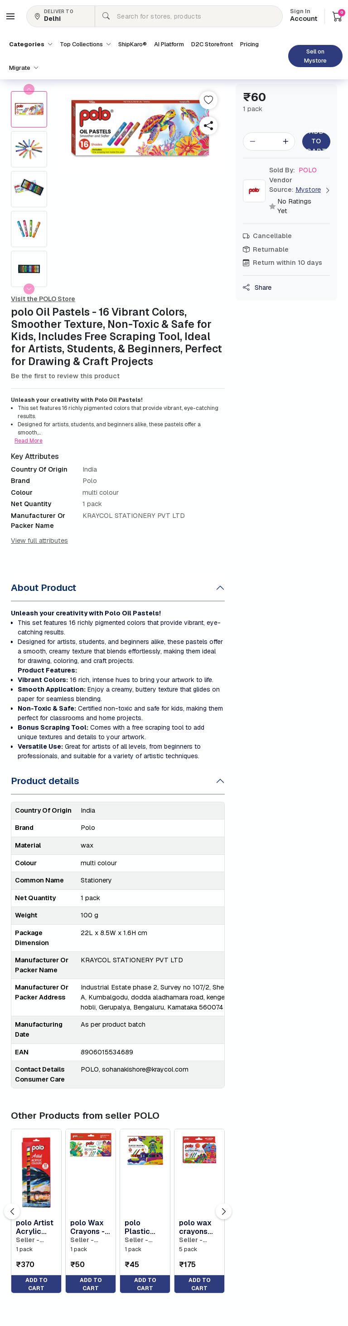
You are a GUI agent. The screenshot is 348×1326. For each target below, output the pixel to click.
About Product (43, 587)
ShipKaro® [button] (132, 44)
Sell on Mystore (315, 56)
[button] (10, 16)
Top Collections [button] (85, 44)
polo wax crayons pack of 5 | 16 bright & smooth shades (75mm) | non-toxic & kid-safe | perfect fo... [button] (199, 1227)
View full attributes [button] (39, 540)
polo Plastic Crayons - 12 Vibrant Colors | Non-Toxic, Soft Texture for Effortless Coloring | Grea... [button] (144, 1227)
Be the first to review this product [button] (65, 376)
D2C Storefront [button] (212, 44)
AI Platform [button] (169, 44)
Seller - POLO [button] (27, 1240)
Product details (45, 781)
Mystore (308, 189)
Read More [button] (28, 440)
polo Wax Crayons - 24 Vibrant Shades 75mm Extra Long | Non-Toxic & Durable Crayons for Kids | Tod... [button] (90, 1227)
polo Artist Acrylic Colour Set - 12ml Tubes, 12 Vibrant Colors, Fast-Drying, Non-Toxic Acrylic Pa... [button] (35, 1227)
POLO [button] (293, 170)
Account (303, 16)
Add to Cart (316, 141)
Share (257, 287)
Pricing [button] (249, 44)
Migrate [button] (24, 68)
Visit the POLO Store (43, 299)
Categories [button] (31, 44)
